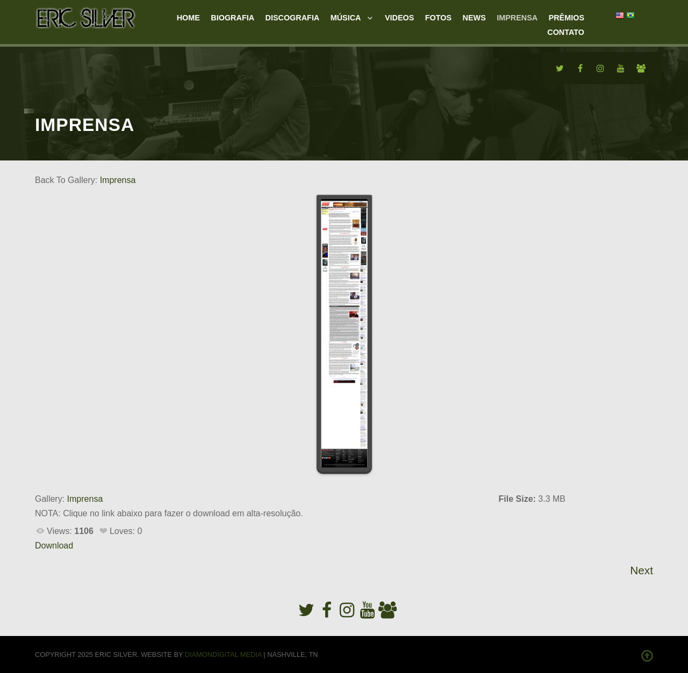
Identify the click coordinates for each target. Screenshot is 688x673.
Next (641, 570)
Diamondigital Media (223, 654)
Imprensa (118, 180)
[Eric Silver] (86, 16)
